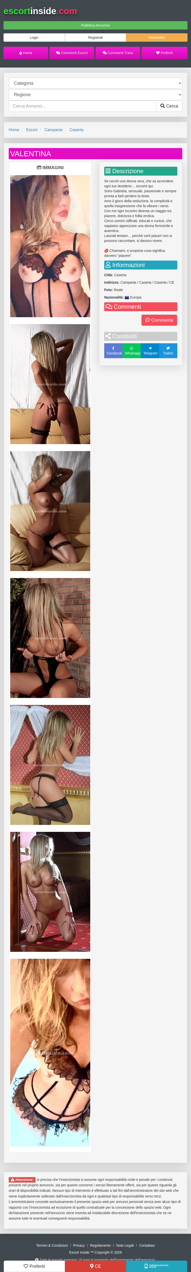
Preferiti (164, 53)
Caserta (76, 130)
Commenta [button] (159, 320)
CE (95, 1266)
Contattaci (147, 1245)
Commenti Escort (72, 53)
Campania (54, 130)
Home (25, 53)
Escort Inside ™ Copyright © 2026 (95, 1252)
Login (34, 37)
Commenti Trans (118, 53)
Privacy (79, 1245)
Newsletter (157, 37)
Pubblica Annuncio (95, 25)
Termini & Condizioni (52, 1245)
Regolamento (100, 1245)
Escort (31, 130)
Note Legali (125, 1245)
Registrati (95, 37)
